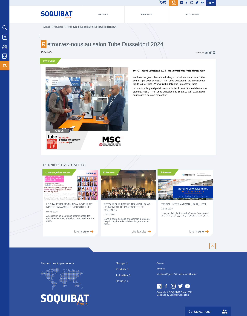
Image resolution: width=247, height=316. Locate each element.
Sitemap (161, 268)
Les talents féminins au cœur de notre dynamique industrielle (69, 206)
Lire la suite (83, 231)
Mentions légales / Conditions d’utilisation (177, 274)
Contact (160, 263)
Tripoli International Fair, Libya (184, 204)
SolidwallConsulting (179, 295)
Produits (146, 14)
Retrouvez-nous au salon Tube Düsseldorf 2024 (91, 27)
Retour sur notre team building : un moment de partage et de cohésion (128, 207)
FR (210, 2)
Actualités (192, 14)
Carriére (121, 281)
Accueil (46, 27)
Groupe (103, 14)
